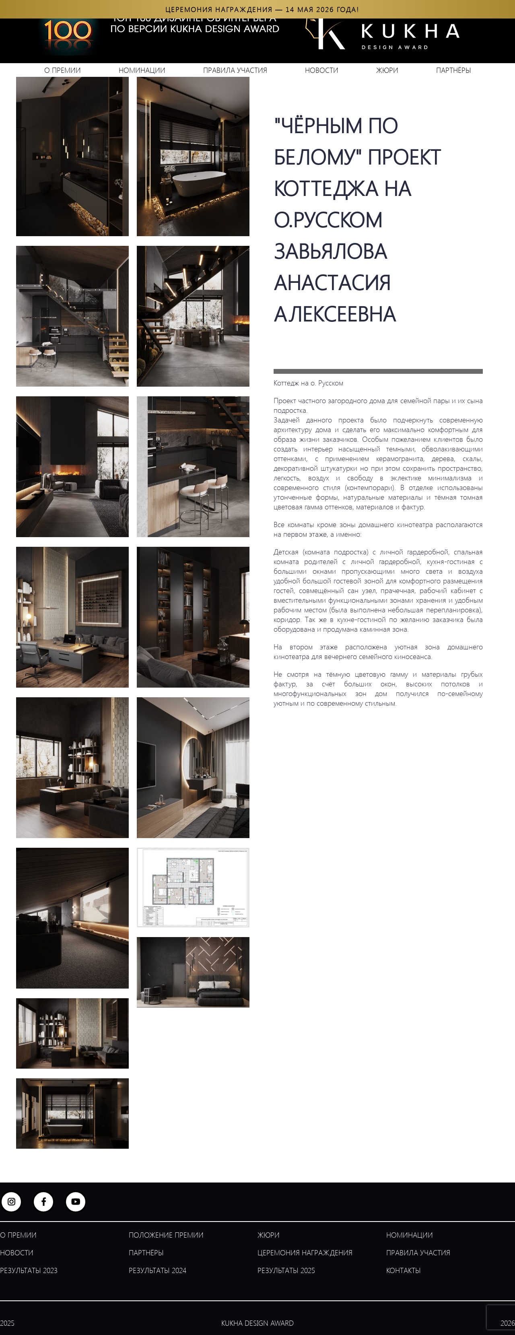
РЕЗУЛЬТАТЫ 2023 (29, 1270)
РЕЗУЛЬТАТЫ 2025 (286, 1270)
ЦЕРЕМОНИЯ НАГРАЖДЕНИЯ (305, 1252)
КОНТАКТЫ (403, 1270)
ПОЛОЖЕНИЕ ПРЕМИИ (166, 1235)
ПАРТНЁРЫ (453, 70)
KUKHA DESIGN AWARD (257, 1323)
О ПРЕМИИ (62, 70)
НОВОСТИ (321, 70)
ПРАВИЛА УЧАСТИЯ (235, 70)
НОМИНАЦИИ (142, 70)
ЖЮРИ (387, 70)
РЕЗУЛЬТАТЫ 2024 (157, 1270)
